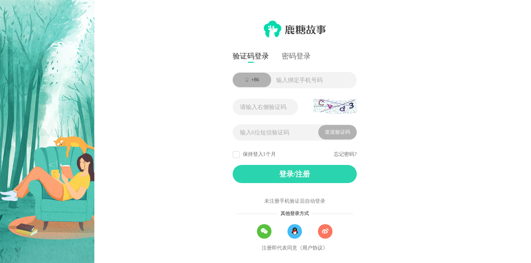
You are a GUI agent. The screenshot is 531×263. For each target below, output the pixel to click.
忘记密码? (345, 154)
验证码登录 (251, 56)
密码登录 (296, 56)
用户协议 (312, 248)
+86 (251, 81)
